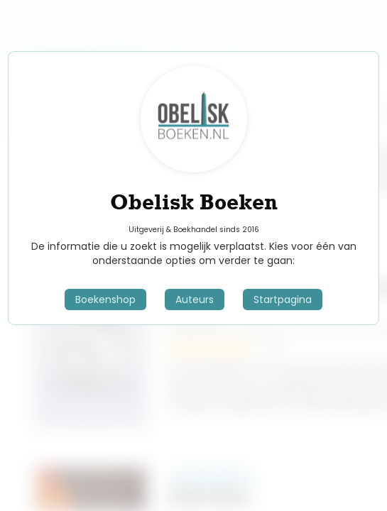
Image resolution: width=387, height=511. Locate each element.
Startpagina (283, 299)
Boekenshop (105, 299)
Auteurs (194, 299)
